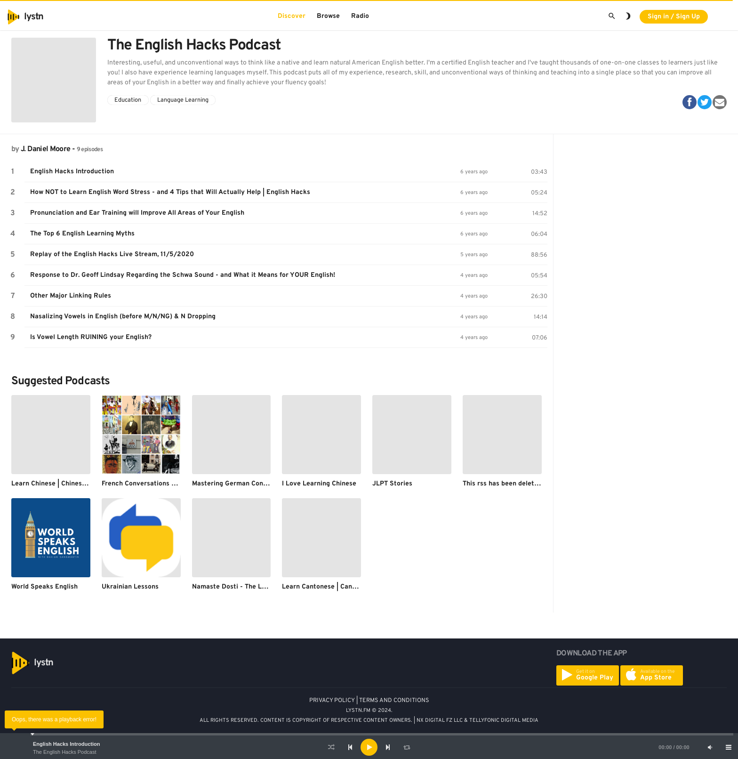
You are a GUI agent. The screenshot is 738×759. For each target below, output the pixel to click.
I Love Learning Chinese (319, 484)
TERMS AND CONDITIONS (394, 700)
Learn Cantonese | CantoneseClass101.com (348, 587)
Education (127, 100)
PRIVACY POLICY (332, 700)
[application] (369, 747)
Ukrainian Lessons (130, 587)
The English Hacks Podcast (64, 752)
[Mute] (709, 747)
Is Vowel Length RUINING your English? (91, 337)
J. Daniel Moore (45, 149)
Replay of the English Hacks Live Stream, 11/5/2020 (112, 254)
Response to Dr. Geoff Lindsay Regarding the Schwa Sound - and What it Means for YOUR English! (182, 275)
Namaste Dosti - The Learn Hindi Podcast (256, 587)
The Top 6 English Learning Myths (82, 234)
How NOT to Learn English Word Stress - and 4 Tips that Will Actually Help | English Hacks (170, 192)
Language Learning (183, 100)
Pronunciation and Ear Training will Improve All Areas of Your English (137, 213)
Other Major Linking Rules (70, 296)
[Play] (369, 747)
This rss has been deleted (502, 484)
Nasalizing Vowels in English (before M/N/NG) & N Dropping (123, 317)
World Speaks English (44, 587)
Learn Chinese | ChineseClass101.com (69, 484)
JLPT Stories (392, 484)
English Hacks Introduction (66, 744)
